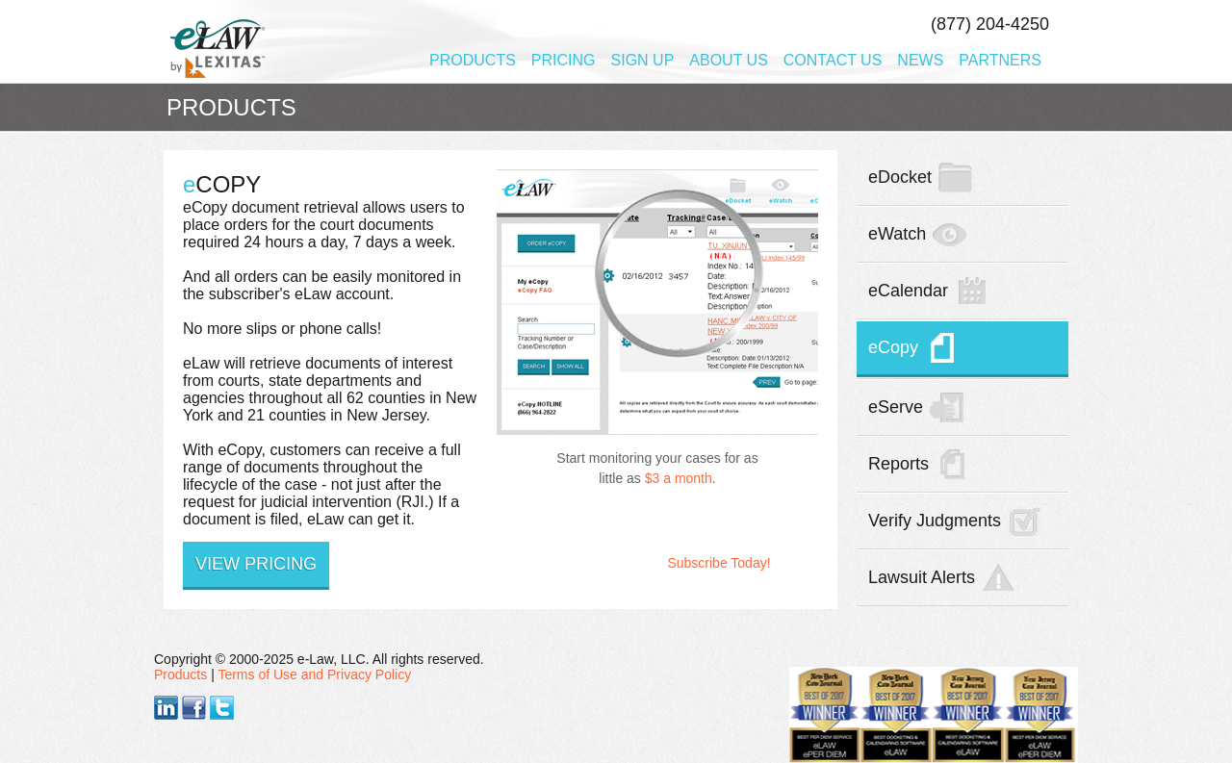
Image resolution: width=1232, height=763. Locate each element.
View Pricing (256, 563)
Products (472, 60)
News (920, 60)
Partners (1000, 60)
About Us (728, 60)
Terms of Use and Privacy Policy (314, 674)
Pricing (563, 60)
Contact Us (833, 60)
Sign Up (643, 60)
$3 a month (678, 478)
